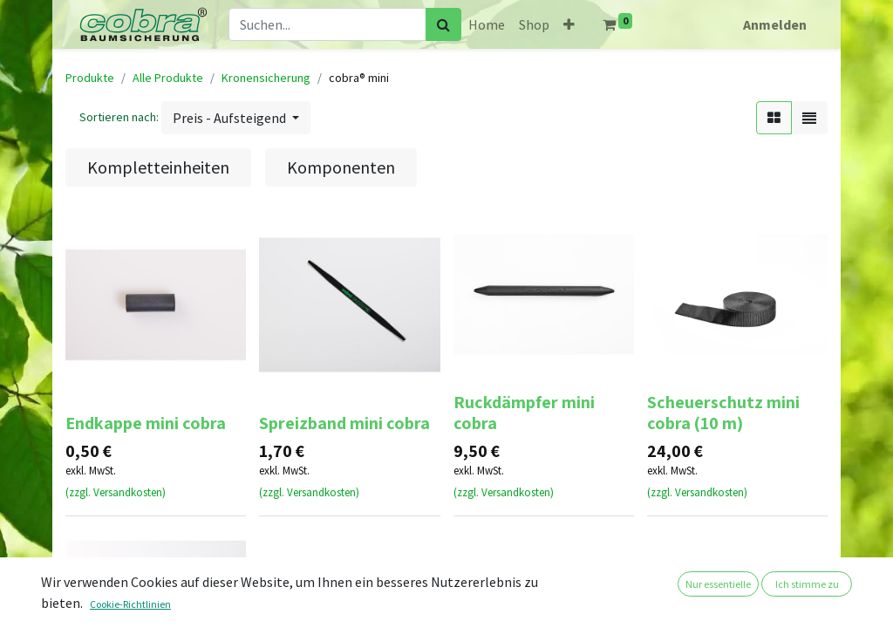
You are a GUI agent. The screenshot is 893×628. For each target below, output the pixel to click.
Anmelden (775, 24)
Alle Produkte (168, 77)
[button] (569, 24)
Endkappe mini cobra (145, 423)
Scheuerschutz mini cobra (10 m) (723, 412)
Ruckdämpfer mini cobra (524, 412)
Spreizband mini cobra (344, 423)
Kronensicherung (266, 77)
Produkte (89, 77)
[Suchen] (443, 24)
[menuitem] (486, 24)
